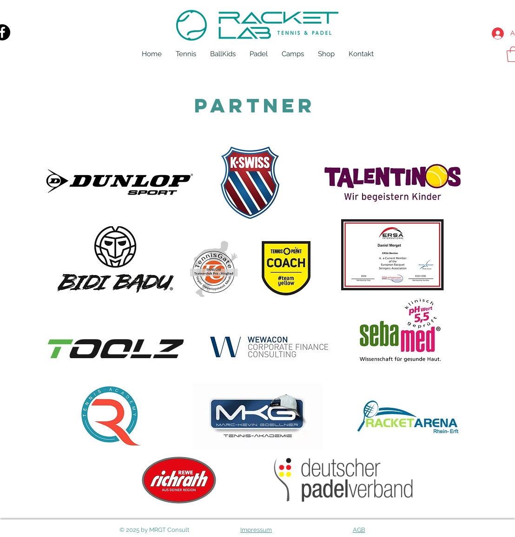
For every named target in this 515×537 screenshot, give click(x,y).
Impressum (256, 529)
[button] (186, 54)
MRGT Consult (169, 529)
